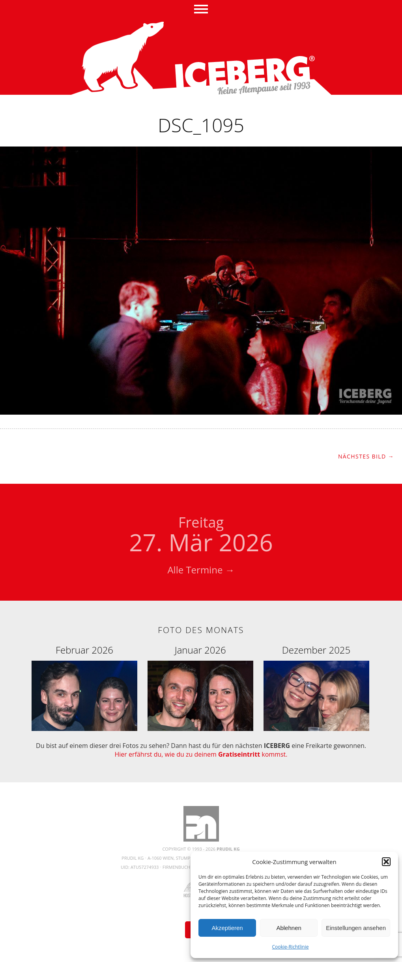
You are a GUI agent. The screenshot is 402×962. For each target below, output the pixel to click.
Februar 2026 (84, 649)
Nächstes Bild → (366, 456)
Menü (201, 10)
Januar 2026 (200, 649)
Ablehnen (288, 927)
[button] (386, 862)
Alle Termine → (200, 569)
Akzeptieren (227, 927)
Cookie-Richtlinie (290, 946)
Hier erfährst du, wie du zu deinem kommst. (201, 754)
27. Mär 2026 (201, 535)
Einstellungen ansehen (356, 927)
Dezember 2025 (316, 649)
